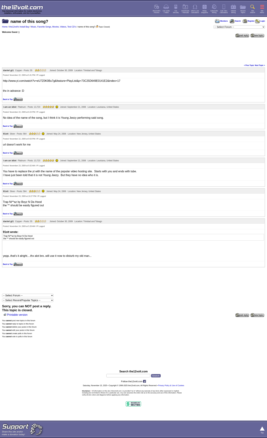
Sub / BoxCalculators (224, 11)
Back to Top (8, 99)
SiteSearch (252, 11)
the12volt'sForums (156, 11)
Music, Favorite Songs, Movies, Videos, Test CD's (53, 27)
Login (260, 21)
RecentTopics (243, 11)
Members (221, 21)
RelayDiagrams (204, 11)
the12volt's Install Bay (19, 27)
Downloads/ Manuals (185, 11)
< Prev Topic (249, 65)
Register (249, 21)
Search (235, 21)
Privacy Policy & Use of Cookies (171, 385)
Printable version (17, 314)
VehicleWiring (233, 11)
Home (5, 27)
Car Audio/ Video (166, 11)
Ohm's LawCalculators (195, 11)
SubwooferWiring (214, 11)
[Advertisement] (133, 50)
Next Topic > (260, 65)
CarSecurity (176, 11)
